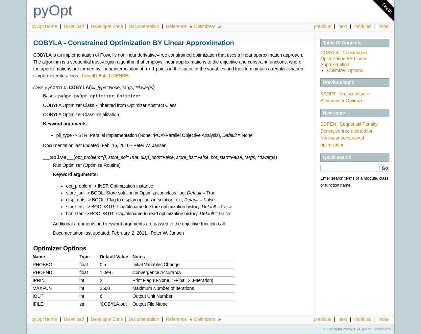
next (342, 26)
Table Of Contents (342, 42)
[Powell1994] (94, 75)
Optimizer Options (345, 70)
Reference (176, 26)
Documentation (144, 26)
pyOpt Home (45, 26)
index (384, 26)
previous (322, 26)
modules (362, 26)
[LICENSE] (118, 75)
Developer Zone (107, 26)
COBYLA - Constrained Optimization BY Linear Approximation (343, 58)
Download (74, 26)
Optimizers (204, 26)
